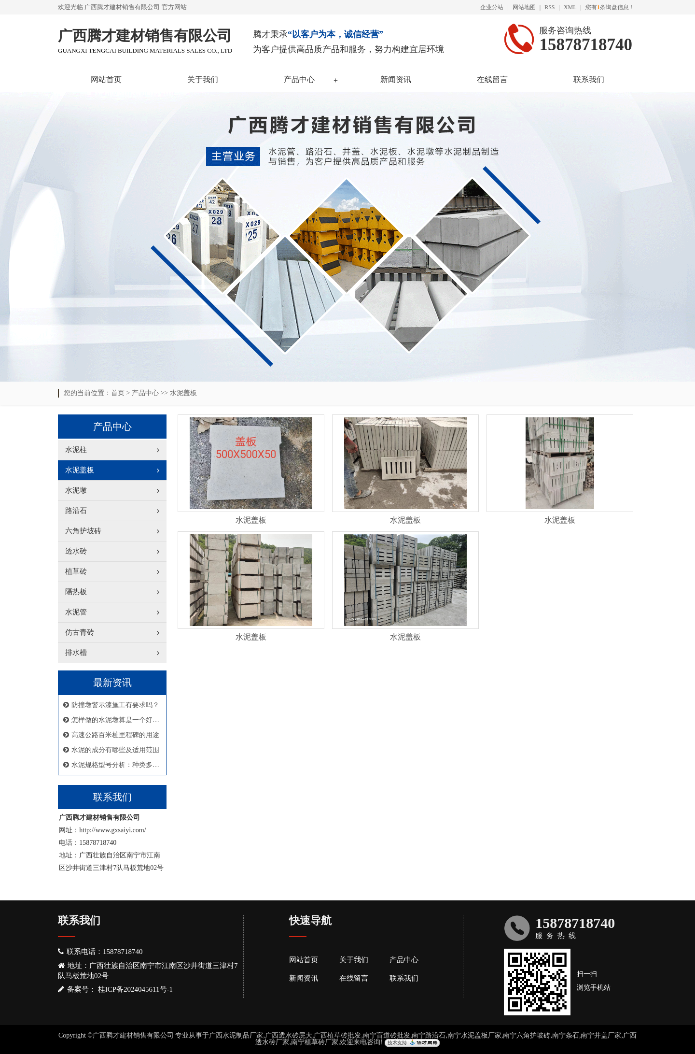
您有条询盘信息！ (610, 7)
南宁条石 (565, 1035)
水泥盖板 (183, 393)
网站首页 (106, 79)
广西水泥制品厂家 (236, 1035)
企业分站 (491, 7)
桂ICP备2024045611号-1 (135, 989)
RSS (549, 7)
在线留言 (492, 79)
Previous (31, 234)
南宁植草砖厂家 (314, 1042)
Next (664, 234)
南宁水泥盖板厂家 (474, 1035)
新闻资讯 (395, 79)
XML (570, 7)
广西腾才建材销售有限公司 (122, 7)
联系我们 (588, 79)
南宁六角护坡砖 (526, 1035)
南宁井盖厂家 (601, 1035)
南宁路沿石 (428, 1035)
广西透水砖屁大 (288, 1035)
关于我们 (202, 79)
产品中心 (299, 79)
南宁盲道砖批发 (386, 1035)
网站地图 (524, 7)
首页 (118, 393)
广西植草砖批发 (337, 1035)
